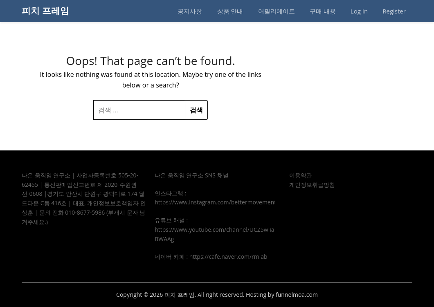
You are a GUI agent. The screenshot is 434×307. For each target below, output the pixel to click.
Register (394, 11)
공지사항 (190, 11)
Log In (359, 11)
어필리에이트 (276, 11)
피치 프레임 (45, 10)
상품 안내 (230, 11)
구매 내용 (323, 11)
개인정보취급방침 (312, 184)
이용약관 (300, 175)
